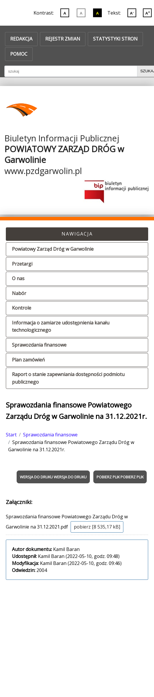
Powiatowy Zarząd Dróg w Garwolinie (53, 249)
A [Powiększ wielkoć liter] (147, 12)
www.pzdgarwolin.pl (43, 170)
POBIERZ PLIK (108, 477)
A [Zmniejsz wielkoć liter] (132, 12)
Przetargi (22, 264)
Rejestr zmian (62, 39)
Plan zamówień (28, 360)
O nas (18, 278)
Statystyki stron (115, 39)
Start (11, 434)
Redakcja (21, 39)
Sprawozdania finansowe (39, 345)
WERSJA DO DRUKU (36, 477)
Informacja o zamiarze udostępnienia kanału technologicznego (60, 326)
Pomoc (18, 54)
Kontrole (21, 308)
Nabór (19, 293)
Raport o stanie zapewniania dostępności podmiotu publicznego (68, 378)
